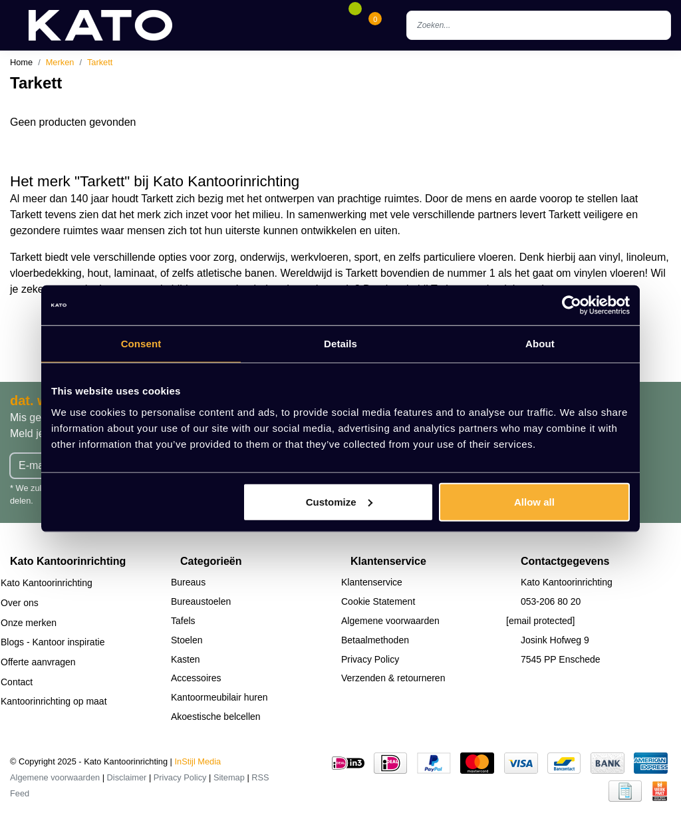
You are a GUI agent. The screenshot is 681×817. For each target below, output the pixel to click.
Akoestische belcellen (216, 716)
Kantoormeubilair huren (219, 697)
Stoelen (186, 640)
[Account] (334, 25)
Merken (60, 62)
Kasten (185, 659)
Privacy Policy (370, 659)
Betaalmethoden (375, 640)
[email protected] (540, 620)
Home (21, 62)
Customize (339, 501)
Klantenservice (371, 582)
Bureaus (188, 582)
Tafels (183, 620)
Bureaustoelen (201, 601)
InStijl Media (198, 761)
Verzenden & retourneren (393, 678)
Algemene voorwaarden (390, 620)
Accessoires (196, 678)
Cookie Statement (378, 601)
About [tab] (540, 343)
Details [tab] (340, 343)
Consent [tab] (141, 343)
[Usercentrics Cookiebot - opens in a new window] (571, 305)
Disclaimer (127, 777)
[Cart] (375, 25)
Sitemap (229, 777)
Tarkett (99, 62)
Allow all (534, 501)
